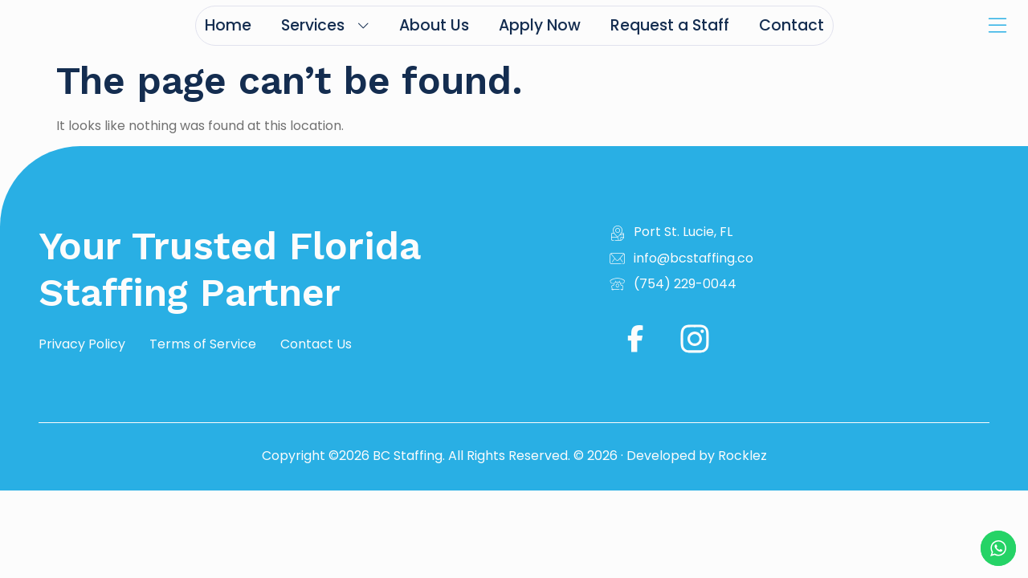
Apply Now (540, 25)
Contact (791, 25)
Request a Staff (669, 25)
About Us (434, 25)
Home (228, 25)
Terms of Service (202, 344)
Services (325, 25)
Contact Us (316, 344)
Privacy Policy (82, 344)
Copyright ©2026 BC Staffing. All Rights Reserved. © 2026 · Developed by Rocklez (514, 455)
